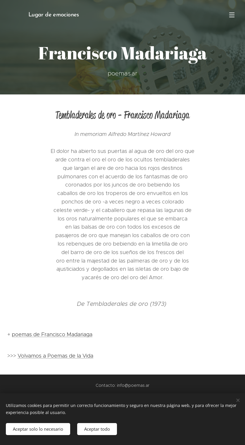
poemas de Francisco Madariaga (52, 334)
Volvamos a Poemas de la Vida (55, 356)
